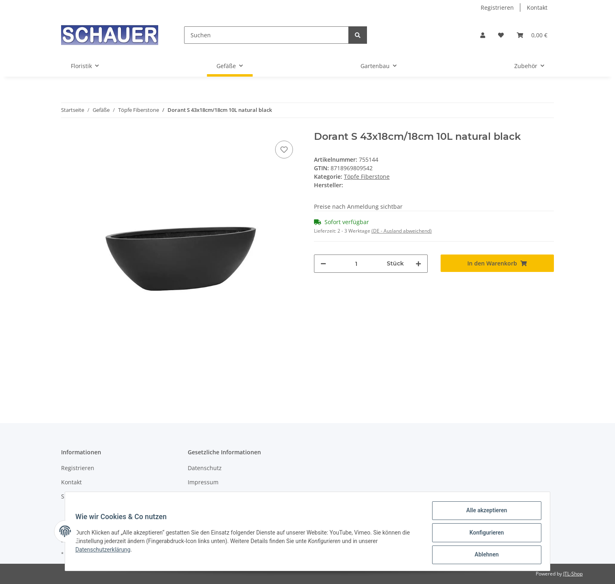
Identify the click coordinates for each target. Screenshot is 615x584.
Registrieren (497, 7)
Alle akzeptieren (483, 513)
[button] (483, 35)
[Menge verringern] (323, 263)
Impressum (203, 482)
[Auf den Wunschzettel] (284, 149)
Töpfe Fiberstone (367, 176)
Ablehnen (484, 555)
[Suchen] (266, 35)
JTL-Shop (573, 573)
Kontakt (537, 7)
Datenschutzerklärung (105, 551)
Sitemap (72, 496)
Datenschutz (205, 468)
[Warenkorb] (532, 35)
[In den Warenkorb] (497, 263)
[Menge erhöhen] (418, 263)
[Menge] (356, 263)
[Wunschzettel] (501, 35)
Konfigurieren (484, 534)
